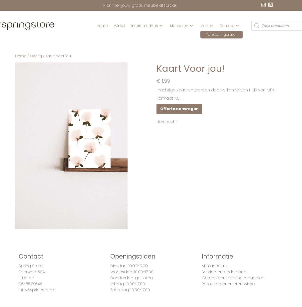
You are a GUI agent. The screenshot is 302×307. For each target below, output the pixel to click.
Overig (36, 55)
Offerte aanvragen (179, 108)
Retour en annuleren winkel (229, 284)
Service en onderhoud (224, 272)
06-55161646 (30, 284)
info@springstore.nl (37, 290)
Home (20, 55)
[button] (161, 26)
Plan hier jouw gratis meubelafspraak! (140, 5)
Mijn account (214, 266)
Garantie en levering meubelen (233, 278)
